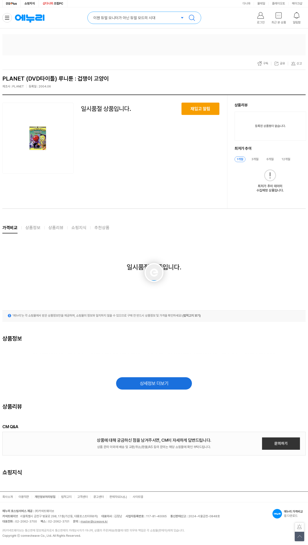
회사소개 (7, 497)
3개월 (254, 159)
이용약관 (23, 497)
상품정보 (33, 227)
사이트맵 (138, 497)
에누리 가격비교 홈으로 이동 (30, 18)
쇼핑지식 (29, 3)
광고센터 (98, 497)
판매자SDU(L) (118, 497)
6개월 (270, 159)
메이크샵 (297, 3)
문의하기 (281, 443)
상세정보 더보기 (154, 383)
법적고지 (66, 497)
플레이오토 (278, 3)
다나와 (246, 3)
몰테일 (261, 3)
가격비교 (10, 227)
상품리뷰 (55, 227)
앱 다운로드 (289, 513)
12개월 (286, 159)
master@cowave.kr (94, 521)
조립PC (53, 3)
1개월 (240, 159)
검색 (192, 18)
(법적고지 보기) (191, 315)
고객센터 (82, 497)
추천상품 (101, 227)
